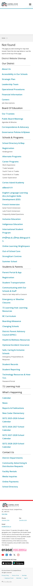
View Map (4, 514)
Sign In (26, 578)
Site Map (24, 575)
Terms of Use (15, 575)
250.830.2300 (5, 520)
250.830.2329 (23, 520)
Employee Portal (9, 578)
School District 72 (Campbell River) (12, 570)
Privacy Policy (5, 575)
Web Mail (18, 578)
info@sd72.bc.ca (6, 526)
